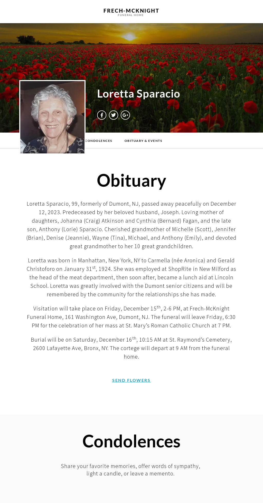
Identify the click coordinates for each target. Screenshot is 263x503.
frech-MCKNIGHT (131, 10)
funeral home (131, 14)
